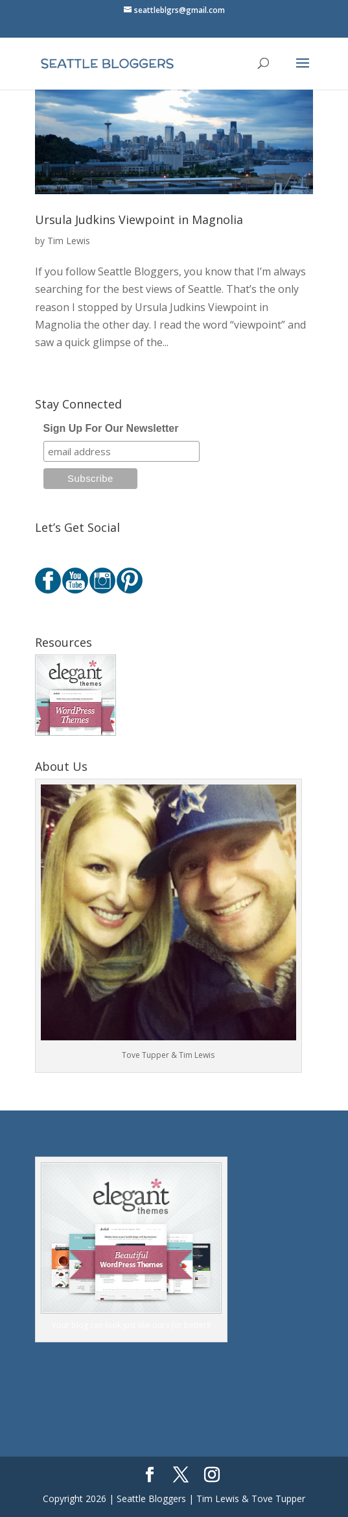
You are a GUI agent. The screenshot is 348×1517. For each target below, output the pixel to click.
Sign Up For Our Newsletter (111, 428)
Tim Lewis (68, 240)
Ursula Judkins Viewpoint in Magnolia (139, 219)
